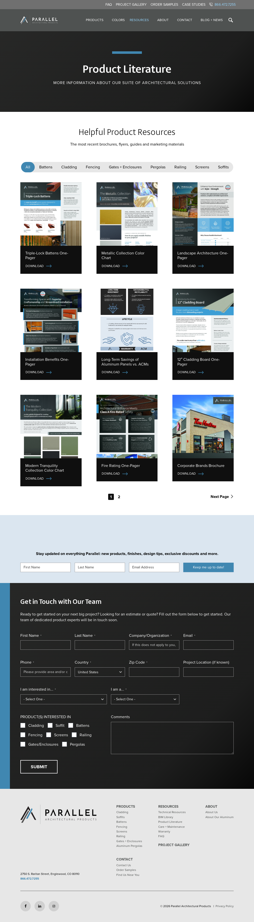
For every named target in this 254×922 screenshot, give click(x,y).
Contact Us (123, 865)
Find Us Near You (127, 875)
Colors (118, 19)
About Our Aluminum (219, 817)
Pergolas (158, 167)
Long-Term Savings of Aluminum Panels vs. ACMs (125, 362)
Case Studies (193, 4)
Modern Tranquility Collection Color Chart (44, 468)
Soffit (60, 725)
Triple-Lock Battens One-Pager (46, 255)
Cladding (69, 167)
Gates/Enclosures (43, 744)
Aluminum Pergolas (129, 846)
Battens (45, 167)
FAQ (108, 4)
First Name (30, 635)
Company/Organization (150, 635)
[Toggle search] (231, 20)
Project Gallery (131, 4)
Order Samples (164, 4)
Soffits (223, 167)
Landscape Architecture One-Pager (202, 255)
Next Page (222, 496)
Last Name (85, 635)
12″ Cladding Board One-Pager (198, 362)
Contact (184, 19)
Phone (27, 662)
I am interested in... (38, 689)
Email (189, 635)
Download (35, 266)
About (163, 19)
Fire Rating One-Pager (120, 465)
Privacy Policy (225, 906)
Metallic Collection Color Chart (122, 255)
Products (94, 19)
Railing (180, 167)
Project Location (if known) (206, 662)
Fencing (93, 167)
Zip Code (138, 662)
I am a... (119, 689)
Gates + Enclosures (125, 167)
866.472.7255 (222, 4)
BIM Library (165, 817)
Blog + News (212, 19)
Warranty (164, 831)
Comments (120, 717)
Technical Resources (172, 812)
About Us (211, 812)
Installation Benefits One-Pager (47, 362)
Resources (139, 19)
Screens (202, 167)
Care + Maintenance (171, 827)
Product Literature (170, 822)
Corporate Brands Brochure (200, 465)
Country (83, 662)
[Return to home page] (39, 20)
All (28, 167)
